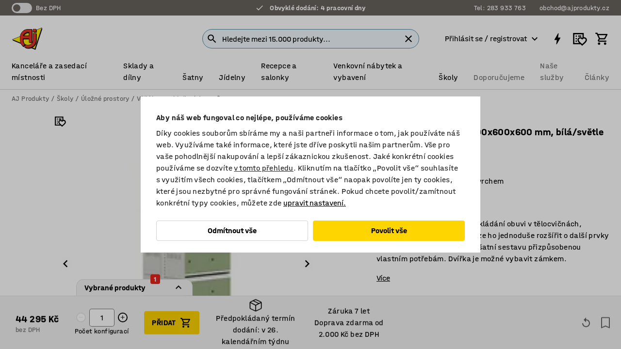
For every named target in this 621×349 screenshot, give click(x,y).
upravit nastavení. (314, 202)
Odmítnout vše (232, 230)
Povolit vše (389, 230)
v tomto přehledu (263, 168)
